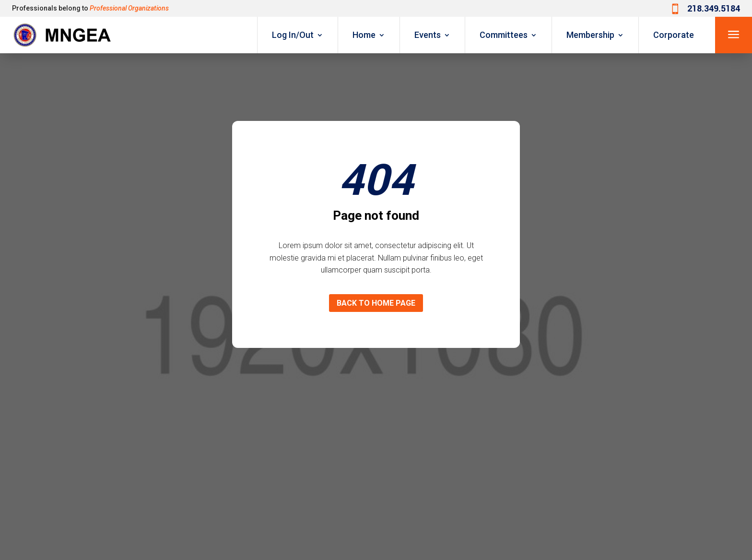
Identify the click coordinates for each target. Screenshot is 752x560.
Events (427, 35)
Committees (504, 35)
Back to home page (376, 303)
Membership (590, 35)
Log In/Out (293, 35)
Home (364, 35)
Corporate (673, 35)
